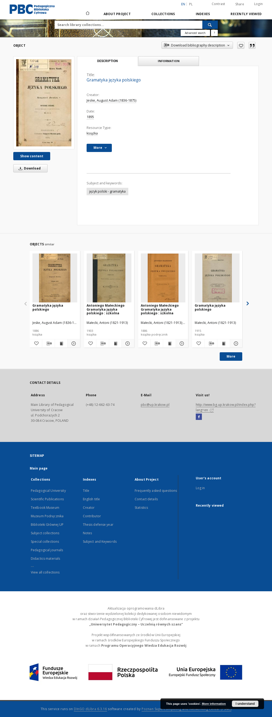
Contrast (218, 4)
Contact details (146, 499)
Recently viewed (246, 14)
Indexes (203, 14)
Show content (31, 156)
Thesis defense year (98, 524)
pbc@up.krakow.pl (155, 404)
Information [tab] (169, 61)
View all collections (45, 572)
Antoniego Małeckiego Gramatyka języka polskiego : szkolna (106, 309)
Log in (200, 488)
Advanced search (195, 33)
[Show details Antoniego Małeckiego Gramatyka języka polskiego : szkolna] (127, 343)
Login (258, 4)
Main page (39, 468)
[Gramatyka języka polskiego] (43, 102)
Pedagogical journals (47, 550)
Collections (163, 14)
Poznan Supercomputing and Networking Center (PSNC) (186, 709)
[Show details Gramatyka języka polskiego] (73, 343)
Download (29, 168)
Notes (87, 533)
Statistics (141, 507)
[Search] (210, 24)
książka (92, 133)
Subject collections (45, 533)
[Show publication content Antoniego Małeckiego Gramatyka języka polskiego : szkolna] (115, 343)
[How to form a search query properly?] (214, 33)
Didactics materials (45, 558)
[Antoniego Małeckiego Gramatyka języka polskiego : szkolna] (109, 278)
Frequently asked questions (156, 490)
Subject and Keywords (100, 541)
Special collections (45, 541)
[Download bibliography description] (48, 343)
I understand (245, 704)
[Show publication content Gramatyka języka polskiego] (61, 343)
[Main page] (87, 14)
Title (86, 490)
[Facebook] (199, 417)
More (231, 356)
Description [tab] (107, 61)
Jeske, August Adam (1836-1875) (111, 100)
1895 (90, 117)
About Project (117, 14)
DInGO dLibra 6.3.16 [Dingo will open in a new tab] (90, 709)
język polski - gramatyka (107, 191)
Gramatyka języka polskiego (47, 307)
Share (239, 4)
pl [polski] (191, 4)
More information (214, 703)
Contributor (92, 516)
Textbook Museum (45, 507)
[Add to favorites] (240, 45)
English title (91, 499)
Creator (89, 507)
